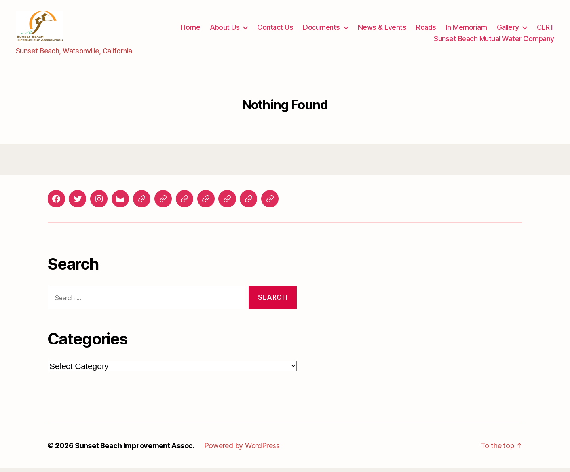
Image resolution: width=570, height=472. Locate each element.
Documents (321, 29)
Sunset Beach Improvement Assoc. (135, 449)
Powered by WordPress (242, 449)
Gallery (508, 29)
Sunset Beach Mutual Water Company (494, 40)
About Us (224, 29)
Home (190, 29)
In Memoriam (466, 29)
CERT (545, 29)
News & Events (382, 29)
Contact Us (275, 29)
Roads (426, 29)
